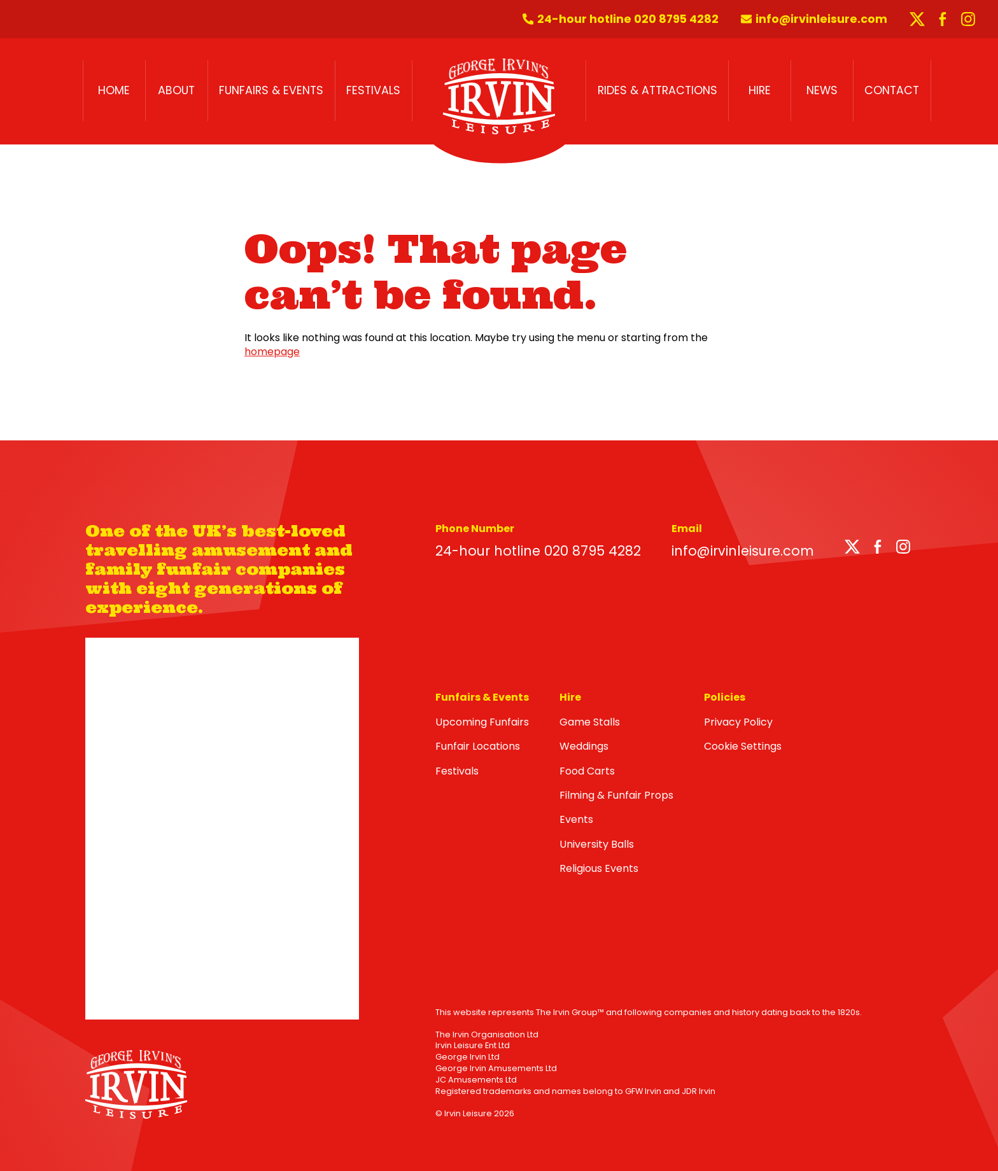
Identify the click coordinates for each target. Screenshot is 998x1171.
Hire (760, 90)
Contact (891, 90)
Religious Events (598, 868)
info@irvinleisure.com (742, 551)
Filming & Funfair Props (616, 795)
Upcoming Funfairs (482, 722)
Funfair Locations (477, 746)
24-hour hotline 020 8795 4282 (538, 551)
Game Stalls (589, 722)
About (176, 90)
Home (114, 90)
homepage (272, 351)
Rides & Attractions (657, 90)
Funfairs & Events (271, 90)
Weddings (583, 746)
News (822, 90)
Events (576, 819)
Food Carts (587, 771)
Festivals (373, 90)
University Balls (596, 844)
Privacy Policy (738, 722)
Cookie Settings (743, 746)
